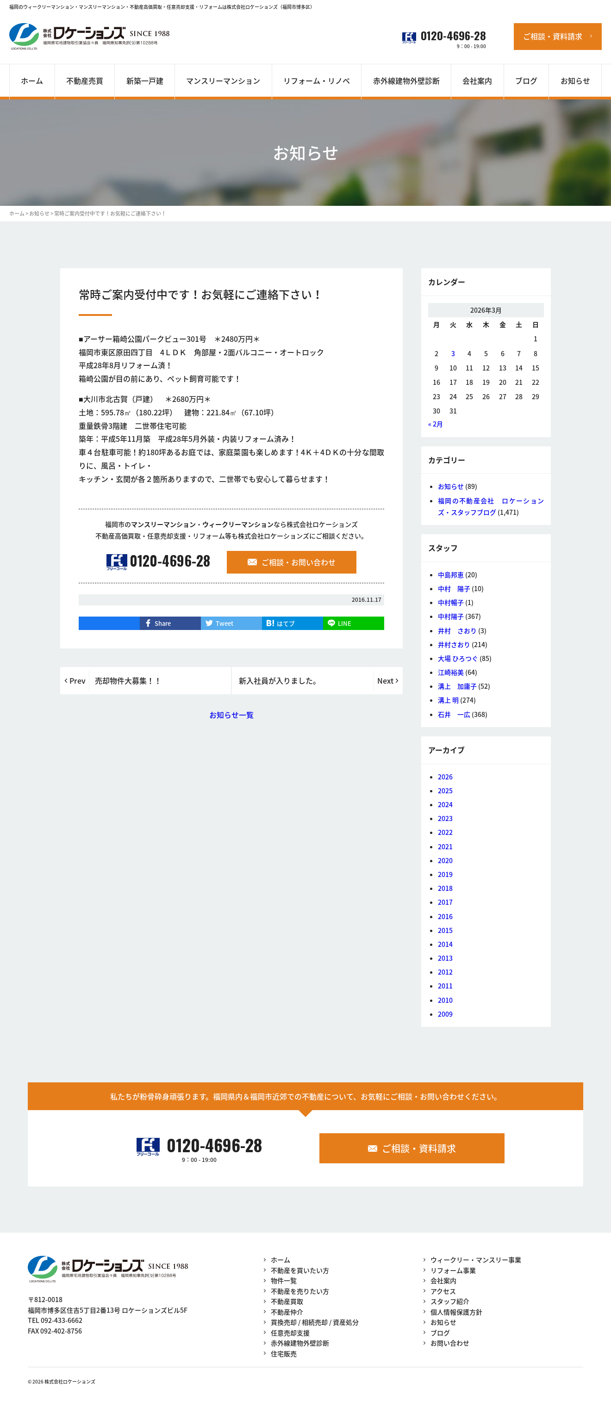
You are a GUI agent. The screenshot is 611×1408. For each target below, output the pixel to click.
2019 (445, 874)
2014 (445, 944)
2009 (445, 1014)
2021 (445, 846)
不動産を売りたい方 (300, 1291)
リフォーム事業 (453, 1270)
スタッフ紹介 (449, 1301)
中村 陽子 (454, 588)
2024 (445, 804)
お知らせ (451, 486)
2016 (445, 916)
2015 (445, 930)
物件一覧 (284, 1280)
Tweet (224, 623)
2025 (445, 790)
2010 (445, 1000)
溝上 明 (448, 699)
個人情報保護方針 (456, 1311)
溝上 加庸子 (457, 686)
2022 (445, 832)
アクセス (443, 1291)
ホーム (280, 1259)
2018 (445, 888)
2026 (445, 776)
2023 (445, 818)
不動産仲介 (287, 1311)
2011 (445, 985)
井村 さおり (457, 630)
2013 (445, 958)
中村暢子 (451, 602)
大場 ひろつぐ (458, 658)
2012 (445, 971)
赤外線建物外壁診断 (406, 80)
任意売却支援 (290, 1332)
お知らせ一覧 (231, 714)
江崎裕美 (451, 672)
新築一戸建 (144, 80)
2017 (445, 902)
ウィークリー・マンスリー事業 (475, 1259)
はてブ (286, 623)
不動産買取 (287, 1301)
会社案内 (443, 1280)
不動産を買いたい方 (300, 1270)
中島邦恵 (451, 574)
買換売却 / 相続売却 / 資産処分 (315, 1322)
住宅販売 (284, 1353)
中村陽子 (451, 616)
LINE (344, 623)
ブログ (440, 1332)
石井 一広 (454, 714)
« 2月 (435, 423)
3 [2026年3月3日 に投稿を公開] (453, 353)
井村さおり (454, 644)
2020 (445, 860)
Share (163, 623)
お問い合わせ (449, 1342)
